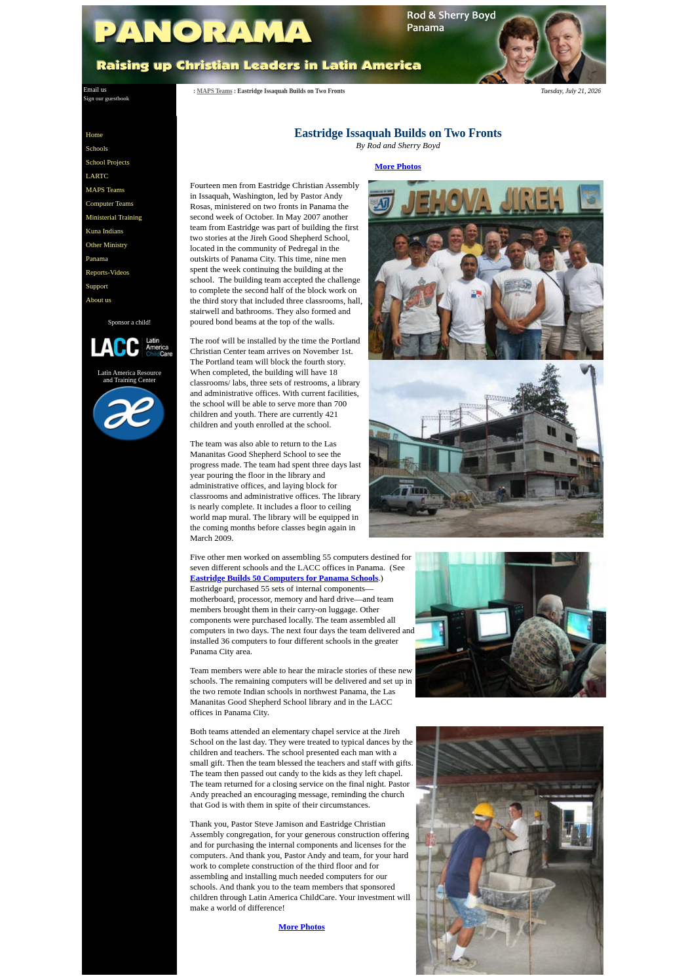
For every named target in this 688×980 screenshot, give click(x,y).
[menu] (116, 217)
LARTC (97, 176)
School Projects (108, 162)
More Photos (398, 166)
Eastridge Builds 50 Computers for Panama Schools (284, 578)
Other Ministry (107, 244)
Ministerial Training (114, 217)
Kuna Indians (104, 231)
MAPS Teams (214, 91)
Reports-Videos (107, 272)
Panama (97, 258)
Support (97, 286)
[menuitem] (116, 135)
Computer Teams (110, 203)
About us (98, 300)
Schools (97, 148)
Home (94, 134)
